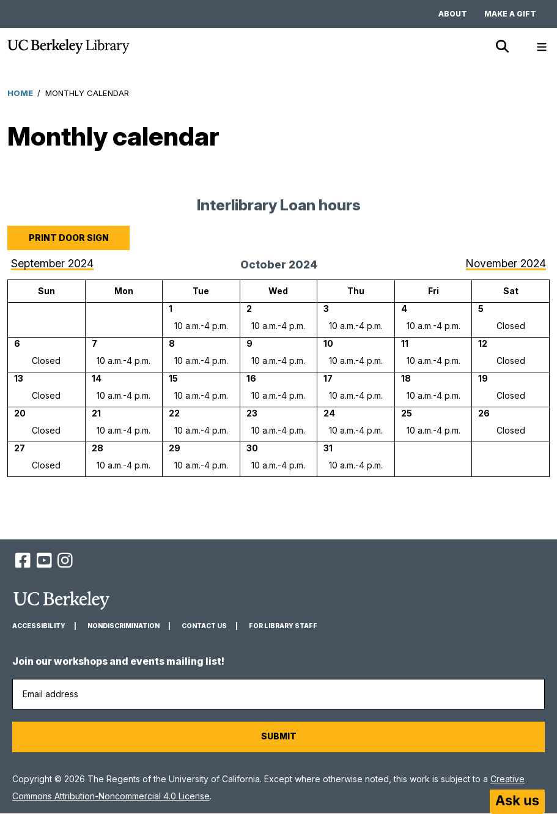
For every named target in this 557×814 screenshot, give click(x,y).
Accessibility (38, 626)
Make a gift (510, 13)
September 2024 (52, 263)
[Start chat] (517, 802)
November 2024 (506, 263)
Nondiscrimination (123, 626)
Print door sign (69, 237)
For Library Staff (283, 626)
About (452, 13)
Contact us (204, 626)
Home (20, 93)
